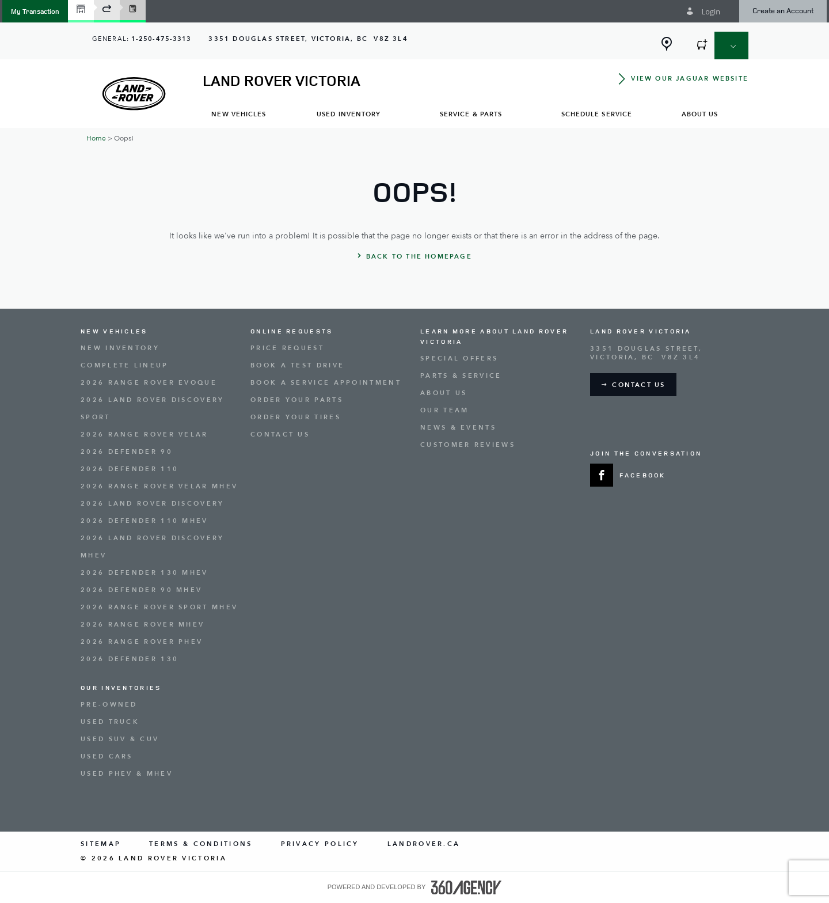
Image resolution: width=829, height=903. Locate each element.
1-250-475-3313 (161, 39)
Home (96, 138)
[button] (35, 11)
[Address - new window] (308, 39)
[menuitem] (239, 113)
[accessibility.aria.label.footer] (466, 887)
